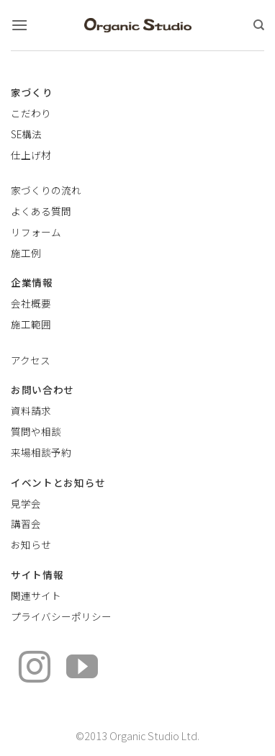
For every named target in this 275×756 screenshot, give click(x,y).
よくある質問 (41, 211)
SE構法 (26, 134)
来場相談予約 (41, 452)
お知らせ (31, 544)
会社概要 (31, 303)
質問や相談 (36, 431)
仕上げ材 (31, 155)
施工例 (26, 253)
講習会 (26, 523)
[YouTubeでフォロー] (82, 669)
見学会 (26, 503)
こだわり (31, 113)
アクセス (30, 360)
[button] (19, 24)
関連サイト (36, 595)
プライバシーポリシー (61, 616)
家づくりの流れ (46, 190)
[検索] (258, 25)
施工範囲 (31, 324)
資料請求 (31, 410)
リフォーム (36, 232)
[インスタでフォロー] (34, 669)
